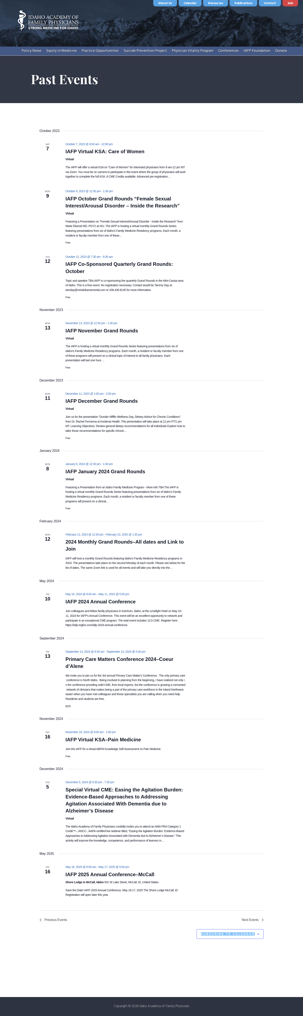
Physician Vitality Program (192, 51)
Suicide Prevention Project (145, 51)
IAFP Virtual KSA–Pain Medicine (103, 739)
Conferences (228, 51)
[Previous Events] (53, 920)
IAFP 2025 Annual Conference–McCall (109, 874)
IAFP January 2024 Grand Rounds (105, 471)
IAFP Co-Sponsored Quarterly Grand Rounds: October (119, 267)
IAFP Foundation (257, 51)
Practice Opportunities (100, 51)
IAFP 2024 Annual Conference (100, 601)
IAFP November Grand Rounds (101, 330)
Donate (281, 51)
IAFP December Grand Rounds (101, 401)
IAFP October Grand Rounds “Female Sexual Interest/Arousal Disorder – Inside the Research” (122, 202)
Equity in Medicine (61, 51)
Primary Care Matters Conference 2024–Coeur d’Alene (119, 662)
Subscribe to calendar (228, 934)
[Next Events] (253, 920)
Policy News (31, 51)
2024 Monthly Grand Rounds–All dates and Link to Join (124, 545)
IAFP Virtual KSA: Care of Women (104, 151)
